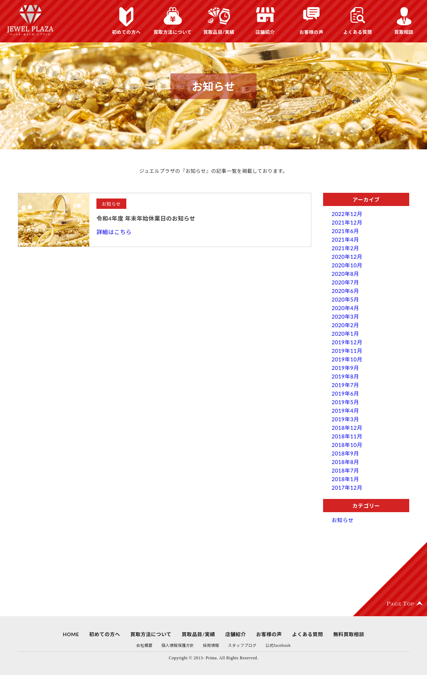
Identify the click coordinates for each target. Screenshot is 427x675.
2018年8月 (345, 462)
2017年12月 (347, 487)
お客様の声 (311, 32)
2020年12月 (347, 256)
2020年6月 (345, 291)
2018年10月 (347, 445)
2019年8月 (345, 376)
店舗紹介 (265, 32)
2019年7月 (345, 385)
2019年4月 (345, 410)
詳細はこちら (114, 231)
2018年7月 (345, 470)
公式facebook (278, 645)
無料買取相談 (348, 634)
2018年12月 (347, 427)
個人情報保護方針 (177, 645)
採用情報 (211, 645)
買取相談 (403, 32)
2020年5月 (345, 299)
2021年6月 (345, 231)
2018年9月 (345, 453)
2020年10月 (347, 265)
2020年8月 (345, 273)
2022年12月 (347, 214)
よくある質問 (357, 32)
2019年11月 (347, 350)
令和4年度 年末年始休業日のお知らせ (145, 218)
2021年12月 (347, 222)
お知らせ (343, 520)
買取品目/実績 (218, 32)
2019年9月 (345, 368)
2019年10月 (347, 359)
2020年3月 (345, 316)
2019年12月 (347, 342)
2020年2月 (345, 325)
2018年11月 (347, 436)
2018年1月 (345, 479)
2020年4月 (345, 308)
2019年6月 (345, 393)
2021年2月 (345, 248)
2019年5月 (345, 402)
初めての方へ (126, 32)
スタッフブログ (242, 645)
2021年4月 (345, 239)
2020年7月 (345, 282)
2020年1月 (345, 333)
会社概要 (144, 645)
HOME (71, 634)
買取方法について (172, 32)
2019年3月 (345, 419)
